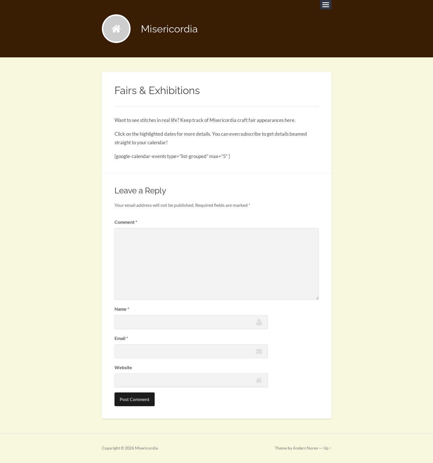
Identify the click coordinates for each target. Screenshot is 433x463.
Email (121, 338)
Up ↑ (327, 448)
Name (121, 309)
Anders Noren (305, 448)
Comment (125, 222)
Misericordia (169, 29)
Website (123, 367)
